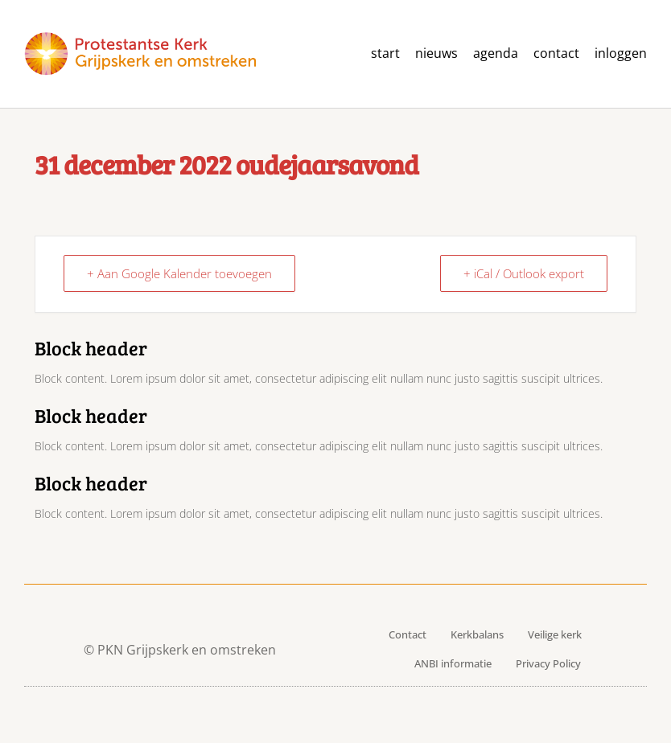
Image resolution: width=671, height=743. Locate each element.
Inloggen (621, 53)
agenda (495, 53)
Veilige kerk (555, 634)
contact (556, 53)
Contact (407, 634)
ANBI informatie (453, 663)
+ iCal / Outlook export (523, 273)
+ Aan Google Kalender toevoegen (179, 273)
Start (385, 53)
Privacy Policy (548, 663)
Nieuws (436, 53)
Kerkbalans (477, 634)
